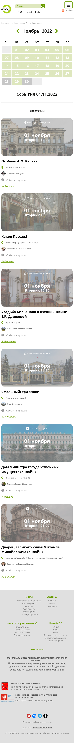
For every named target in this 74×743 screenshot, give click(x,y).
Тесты (55, 629)
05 (57, 49)
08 (17, 57)
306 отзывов (8, 341)
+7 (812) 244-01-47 (28, 12)
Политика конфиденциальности (37, 722)
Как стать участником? (22, 623)
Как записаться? (22, 626)
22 (17, 73)
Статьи (55, 626)
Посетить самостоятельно (55, 635)
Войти (69, 10)
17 (37, 65)
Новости (29, 606)
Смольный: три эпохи (20, 391)
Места (52, 603)
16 (27, 65)
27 (67, 73)
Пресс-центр (29, 611)
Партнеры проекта (29, 614)
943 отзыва (7, 186)
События (52, 600)
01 (17, 49)
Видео (55, 632)
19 (57, 65)
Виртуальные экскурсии (55, 638)
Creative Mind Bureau (42, 727)
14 (7, 65)
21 (7, 73)
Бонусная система (22, 635)
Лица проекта (29, 609)
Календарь (52, 606)
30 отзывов (7, 576)
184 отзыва (7, 261)
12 (57, 57)
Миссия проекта (29, 603)
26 (57, 73)
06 (67, 49)
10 (37, 57)
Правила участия (22, 629)
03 (37, 49)
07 (7, 57)
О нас (29, 597)
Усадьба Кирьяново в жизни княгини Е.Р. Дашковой (34, 314)
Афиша (52, 597)
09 (27, 57)
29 (17, 81)
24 (37, 73)
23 (27, 73)
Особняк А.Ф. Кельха (19, 161)
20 (67, 65)
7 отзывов (7, 496)
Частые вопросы (22, 632)
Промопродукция (55, 640)
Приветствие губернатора (29, 600)
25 (47, 73)
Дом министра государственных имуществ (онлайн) (29, 469)
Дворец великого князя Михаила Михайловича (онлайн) (30, 549)
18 (47, 65)
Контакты (37, 649)
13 (67, 57)
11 (47, 57)
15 (17, 65)
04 (47, 49)
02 (27, 49)
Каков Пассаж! (14, 236)
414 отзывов (8, 416)
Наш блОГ (55, 623)
